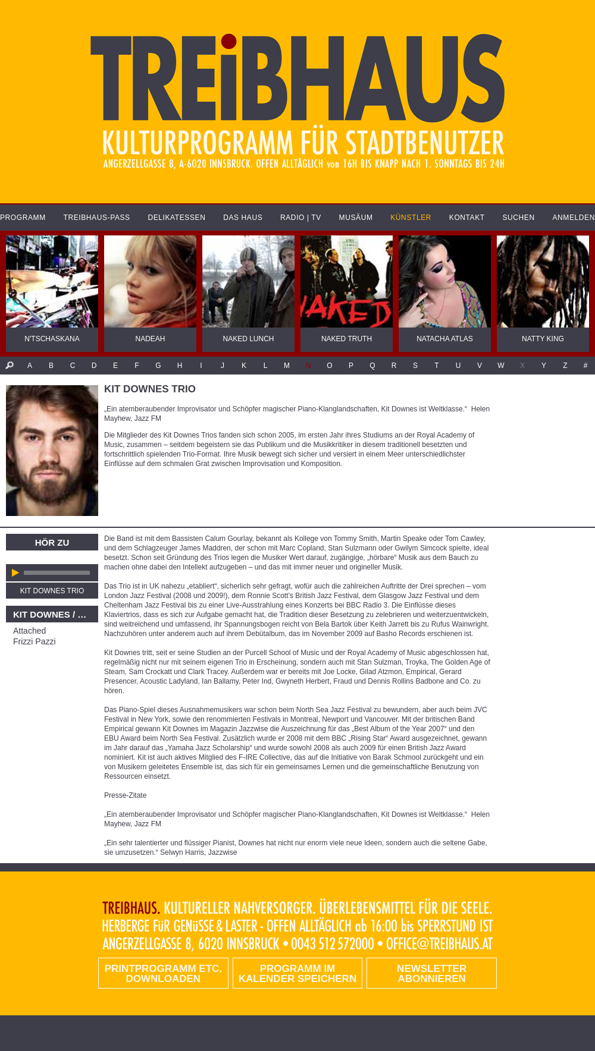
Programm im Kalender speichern (297, 973)
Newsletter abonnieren (431, 973)
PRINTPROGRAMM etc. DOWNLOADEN (163, 973)
